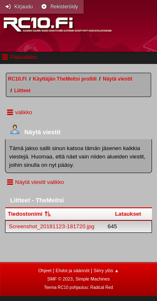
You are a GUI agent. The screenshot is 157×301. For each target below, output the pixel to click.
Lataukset (128, 214)
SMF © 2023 (60, 278)
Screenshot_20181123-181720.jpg (52, 226)
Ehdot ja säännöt (73, 270)
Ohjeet (44, 270)
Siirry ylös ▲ (105, 270)
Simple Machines (92, 278)
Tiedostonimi (30, 214)
